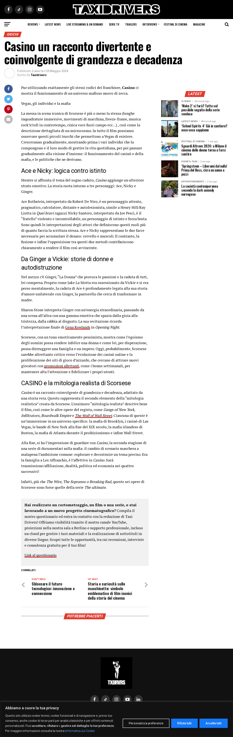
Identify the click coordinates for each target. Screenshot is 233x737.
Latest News (53, 24)
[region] (116, 719)
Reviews (33, 24)
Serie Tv (114, 24)
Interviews (149, 24)
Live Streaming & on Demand (84, 24)
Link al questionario (41, 555)
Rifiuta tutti (184, 723)
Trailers (131, 24)
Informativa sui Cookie (80, 731)
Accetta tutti (214, 723)
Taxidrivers (39, 75)
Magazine (199, 24)
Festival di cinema (175, 24)
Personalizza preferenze (146, 723)
